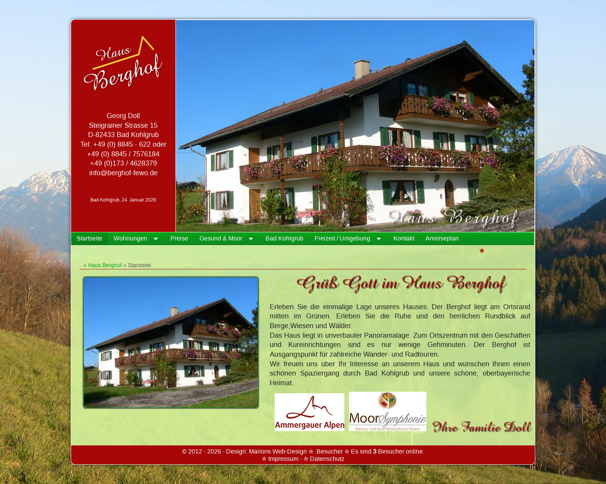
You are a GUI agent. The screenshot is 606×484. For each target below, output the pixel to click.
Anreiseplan (442, 238)
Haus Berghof (105, 265)
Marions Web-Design (278, 451)
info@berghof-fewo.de (123, 173)
